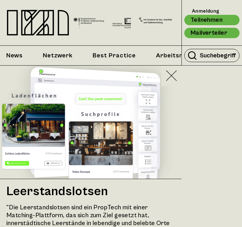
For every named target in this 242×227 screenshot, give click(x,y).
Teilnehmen (206, 20)
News (14, 55)
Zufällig (210, 94)
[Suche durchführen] (192, 55)
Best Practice (114, 55)
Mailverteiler (209, 33)
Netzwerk (57, 55)
